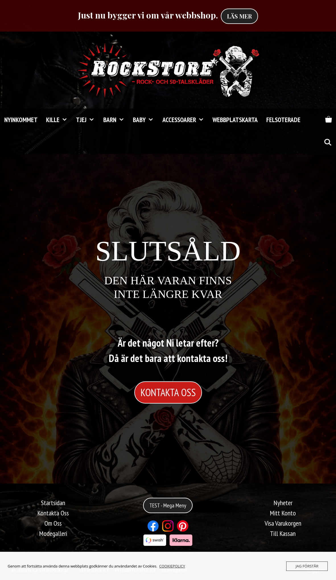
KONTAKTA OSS (168, 392)
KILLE (59, 119)
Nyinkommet (21, 120)
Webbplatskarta (235, 120)
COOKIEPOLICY (172, 566)
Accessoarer (185, 119)
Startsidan (53, 502)
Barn (116, 119)
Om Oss (53, 523)
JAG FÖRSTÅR (307, 566)
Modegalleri (53, 533)
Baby (145, 119)
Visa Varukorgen (283, 523)
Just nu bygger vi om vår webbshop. (148, 15)
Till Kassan (283, 533)
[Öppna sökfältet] (327, 142)
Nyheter (282, 502)
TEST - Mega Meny (167, 505)
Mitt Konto (283, 513)
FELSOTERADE (283, 120)
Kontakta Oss (53, 513)
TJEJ (87, 119)
